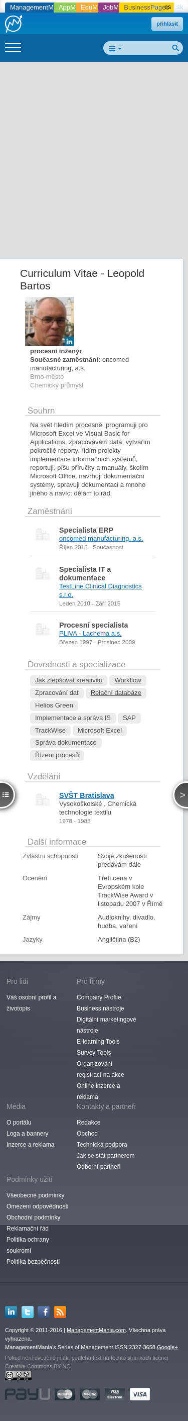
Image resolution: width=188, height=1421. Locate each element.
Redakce (88, 1122)
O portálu (19, 1122)
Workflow (127, 680)
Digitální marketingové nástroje (106, 1025)
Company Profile (99, 997)
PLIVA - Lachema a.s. (90, 633)
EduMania (95, 7)
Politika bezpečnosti (33, 1261)
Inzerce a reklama (30, 1144)
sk (179, 7)
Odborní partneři (98, 1166)
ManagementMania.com (96, 1330)
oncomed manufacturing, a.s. (101, 538)
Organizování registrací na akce (100, 1069)
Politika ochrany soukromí (28, 1245)
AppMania (73, 7)
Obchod (87, 1133)
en (155, 7)
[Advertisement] (94, 162)
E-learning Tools (98, 1041)
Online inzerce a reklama (98, 1091)
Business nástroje (100, 1008)
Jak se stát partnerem (105, 1155)
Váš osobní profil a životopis (31, 1003)
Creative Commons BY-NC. (38, 1366)
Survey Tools (94, 1052)
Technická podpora (102, 1144)
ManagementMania (38, 7)
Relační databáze (116, 692)
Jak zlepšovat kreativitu (68, 680)
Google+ (167, 1347)
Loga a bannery (27, 1133)
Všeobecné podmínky (35, 1195)
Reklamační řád (28, 1228)
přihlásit (167, 24)
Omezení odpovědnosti (37, 1206)
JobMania (117, 7)
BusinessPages (146, 7)
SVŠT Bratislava (86, 795)
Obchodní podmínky (33, 1217)
